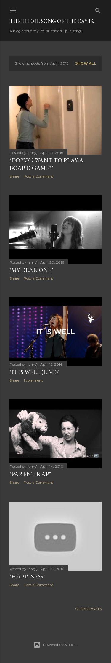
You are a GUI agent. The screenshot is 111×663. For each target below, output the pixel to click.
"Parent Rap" (30, 474)
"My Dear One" (31, 270)
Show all (85, 63)
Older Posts (88, 608)
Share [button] (14, 176)
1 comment (33, 380)
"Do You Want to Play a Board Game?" (46, 164)
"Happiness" (27, 576)
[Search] (98, 9)
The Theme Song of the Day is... (52, 21)
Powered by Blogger (55, 644)
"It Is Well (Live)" (34, 372)
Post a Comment (38, 176)
